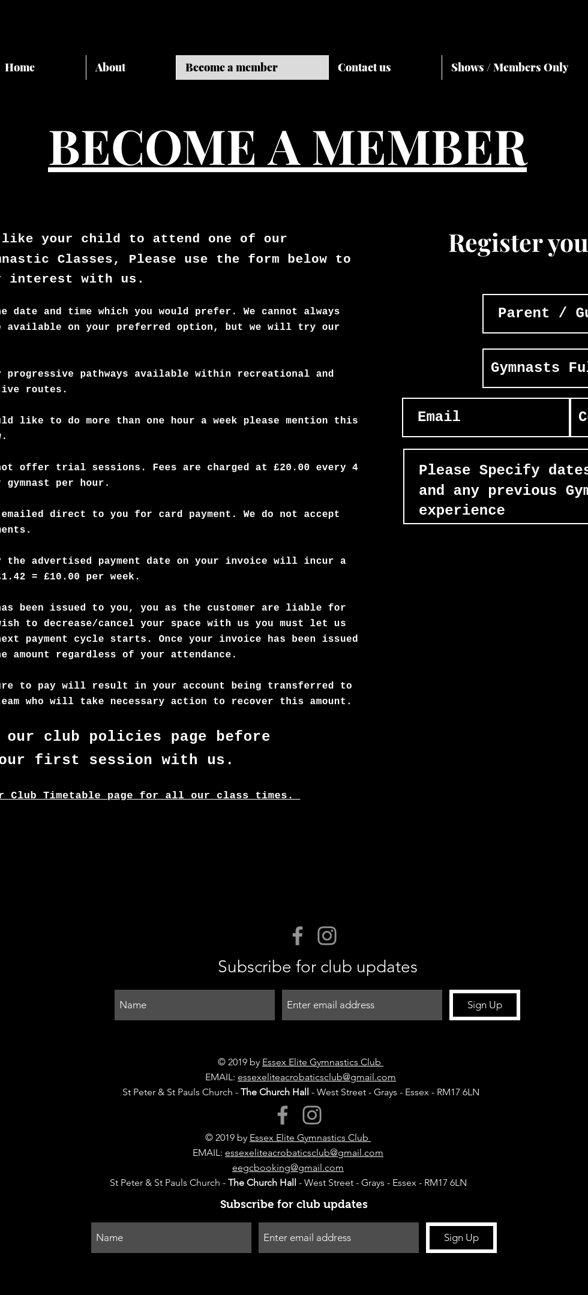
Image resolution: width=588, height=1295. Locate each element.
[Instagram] (327, 935)
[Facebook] (297, 935)
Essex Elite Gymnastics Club (322, 1062)
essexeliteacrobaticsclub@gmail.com (317, 1077)
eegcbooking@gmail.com (288, 1167)
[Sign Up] (484, 1005)
